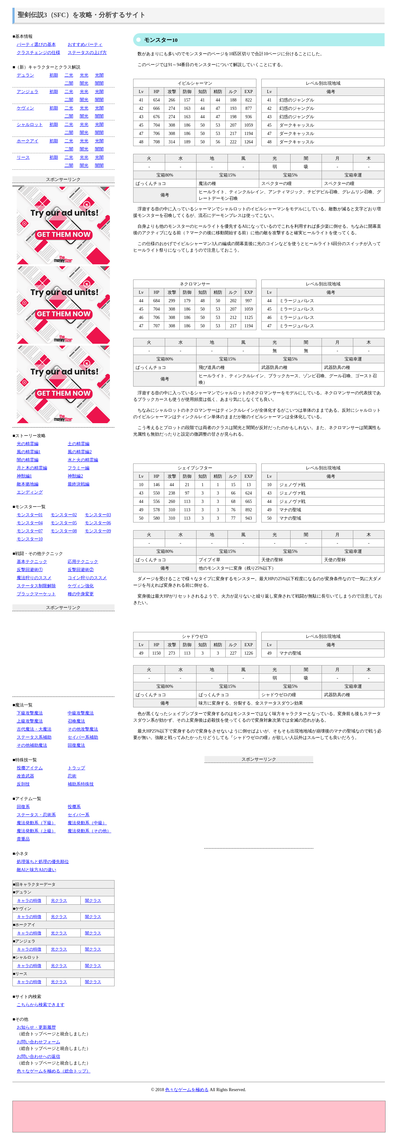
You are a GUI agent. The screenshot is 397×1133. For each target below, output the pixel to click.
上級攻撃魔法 (30, 721)
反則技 (23, 784)
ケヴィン (25, 108)
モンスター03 (98, 515)
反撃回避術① (30, 569)
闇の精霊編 (27, 460)
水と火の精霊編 (83, 460)
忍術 (72, 776)
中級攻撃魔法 (81, 713)
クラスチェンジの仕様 (38, 52)
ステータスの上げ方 (87, 52)
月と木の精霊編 (32, 468)
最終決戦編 (78, 484)
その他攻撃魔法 (83, 729)
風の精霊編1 (29, 452)
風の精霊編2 (80, 452)
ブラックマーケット (36, 594)
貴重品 (23, 839)
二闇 (69, 83)
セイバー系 (78, 815)
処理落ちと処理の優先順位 (43, 861)
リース (23, 157)
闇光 (84, 83)
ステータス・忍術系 (36, 815)
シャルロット (30, 124)
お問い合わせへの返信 (38, 1056)
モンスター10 (30, 539)
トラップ (76, 768)
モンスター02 (64, 515)
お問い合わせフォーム (38, 1042)
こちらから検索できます (41, 1004)
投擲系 (74, 806)
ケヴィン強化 (81, 586)
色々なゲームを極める (187, 1089)
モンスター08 (64, 531)
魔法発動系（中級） (87, 823)
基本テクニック (32, 561)
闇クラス (93, 900)
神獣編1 (24, 476)
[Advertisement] (258, 805)
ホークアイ (27, 141)
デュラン (25, 75)
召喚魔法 (76, 721)
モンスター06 (98, 523)
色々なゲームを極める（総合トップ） (54, 1071)
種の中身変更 (81, 594)
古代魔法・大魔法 (34, 729)
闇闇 (99, 83)
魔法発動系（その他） (89, 831)
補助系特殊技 (81, 784)
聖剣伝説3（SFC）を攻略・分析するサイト (82, 15)
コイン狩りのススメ (87, 577)
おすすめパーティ (85, 44)
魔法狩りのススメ (34, 577)
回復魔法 (76, 745)
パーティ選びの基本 (36, 44)
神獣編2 (75, 476)
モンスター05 (64, 523)
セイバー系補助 (83, 737)
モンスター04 (30, 523)
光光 (84, 75)
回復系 (23, 806)
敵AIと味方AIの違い (36, 869)
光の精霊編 (27, 443)
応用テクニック (83, 561)
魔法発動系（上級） (36, 831)
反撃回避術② (81, 569)
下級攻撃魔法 (30, 713)
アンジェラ (27, 91)
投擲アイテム (30, 768)
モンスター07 (30, 531)
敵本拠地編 (27, 484)
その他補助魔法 (32, 745)
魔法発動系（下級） (36, 823)
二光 (69, 75)
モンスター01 (30, 515)
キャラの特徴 (29, 900)
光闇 (99, 75)
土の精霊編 (78, 443)
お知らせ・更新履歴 (36, 1027)
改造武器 (25, 776)
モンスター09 (98, 531)
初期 (53, 75)
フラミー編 (78, 468)
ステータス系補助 (34, 737)
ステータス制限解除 (36, 586)
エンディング (30, 492)
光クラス (59, 900)
